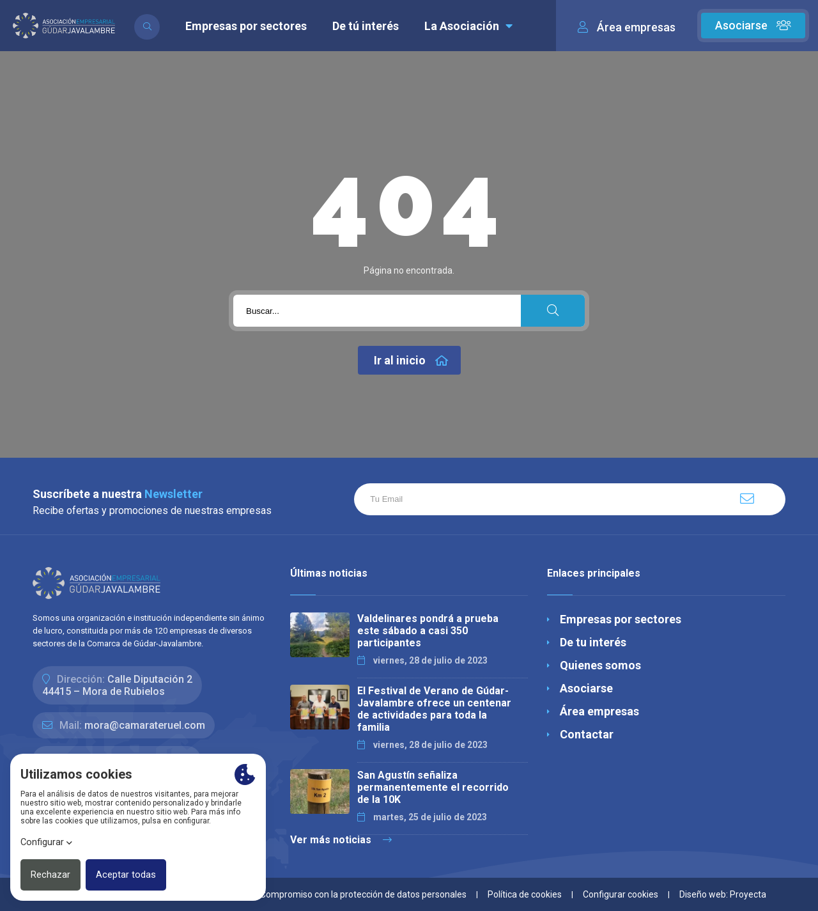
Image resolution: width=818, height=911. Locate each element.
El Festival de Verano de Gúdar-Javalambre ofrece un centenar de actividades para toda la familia (434, 709)
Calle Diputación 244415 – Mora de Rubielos (117, 685)
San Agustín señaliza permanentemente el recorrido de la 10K (433, 787)
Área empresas (599, 711)
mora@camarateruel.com (144, 725)
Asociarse (753, 25)
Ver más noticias (341, 840)
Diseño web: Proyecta (722, 894)
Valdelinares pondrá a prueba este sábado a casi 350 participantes (427, 630)
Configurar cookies (620, 894)
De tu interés (593, 642)
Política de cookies (525, 894)
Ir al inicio (411, 360)
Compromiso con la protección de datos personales (363, 894)
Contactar (587, 734)
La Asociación (468, 26)
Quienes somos (600, 665)
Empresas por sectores (246, 26)
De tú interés (365, 26)
